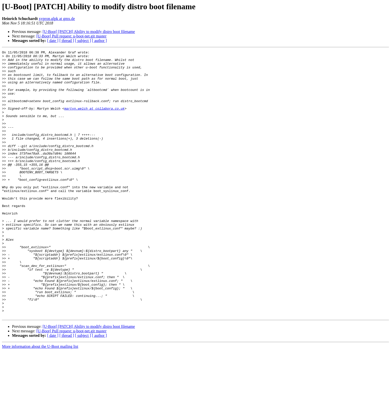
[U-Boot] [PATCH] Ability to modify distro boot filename (89, 31)
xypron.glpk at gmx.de (57, 18)
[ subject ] (83, 40)
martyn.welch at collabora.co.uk (94, 120)
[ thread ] (66, 40)
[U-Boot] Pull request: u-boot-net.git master (71, 36)
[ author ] (99, 40)
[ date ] (52, 40)
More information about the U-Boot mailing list (40, 400)
